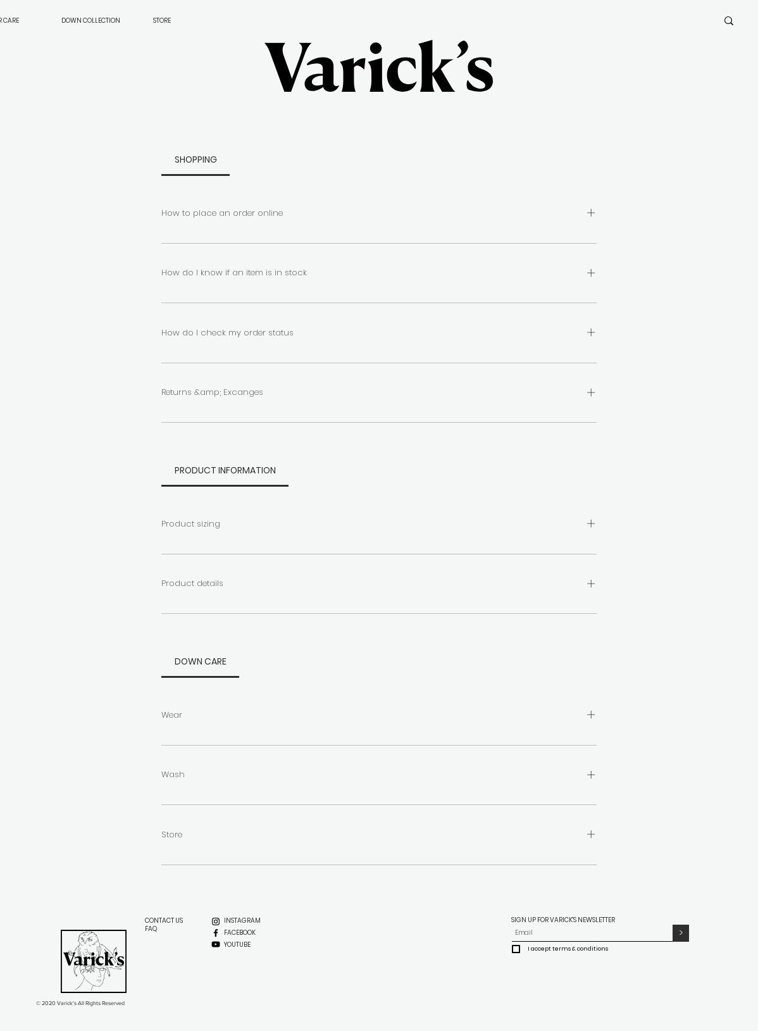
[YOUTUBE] (237, 944)
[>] (681, 933)
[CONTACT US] (164, 920)
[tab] (195, 159)
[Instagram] (216, 921)
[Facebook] (216, 933)
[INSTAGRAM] (242, 920)
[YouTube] (216, 944)
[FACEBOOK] (240, 932)
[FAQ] (151, 929)
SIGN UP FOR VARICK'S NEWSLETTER (563, 920)
